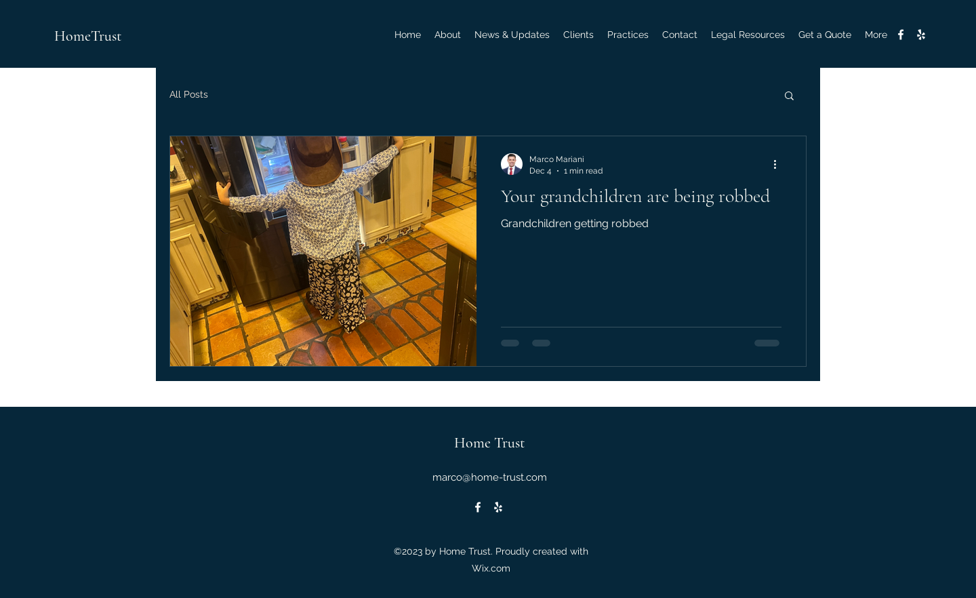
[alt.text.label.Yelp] (921, 34)
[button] (789, 96)
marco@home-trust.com (489, 477)
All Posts (188, 94)
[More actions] (779, 164)
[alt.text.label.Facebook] (901, 34)
